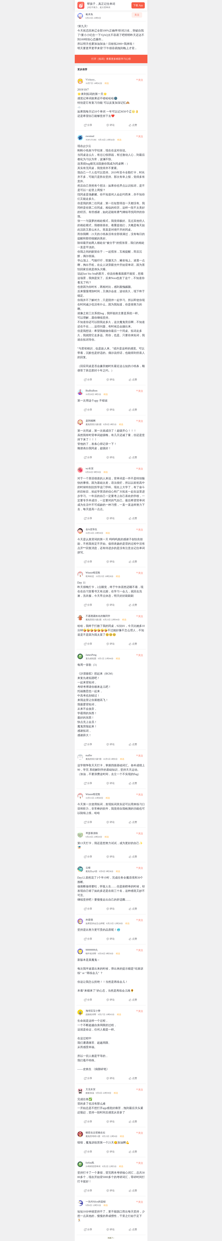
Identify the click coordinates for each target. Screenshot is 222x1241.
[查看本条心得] (111, 101)
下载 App (138, 5)
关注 (136, 15)
